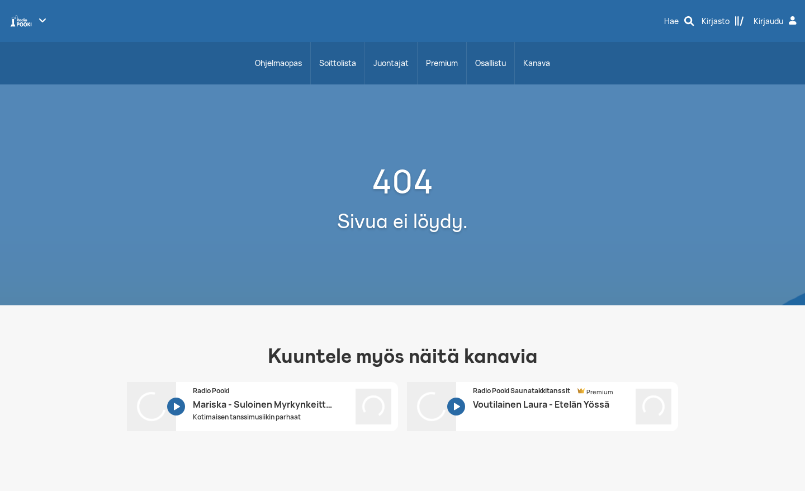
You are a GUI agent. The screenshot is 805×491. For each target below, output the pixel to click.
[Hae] (679, 21)
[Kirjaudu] (776, 21)
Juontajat (391, 63)
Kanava (536, 63)
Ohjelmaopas (278, 63)
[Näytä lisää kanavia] (42, 20)
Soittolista (337, 63)
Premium (442, 63)
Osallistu (490, 63)
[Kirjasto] (723, 21)
